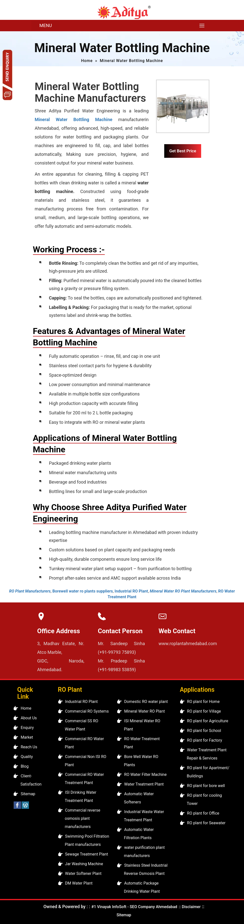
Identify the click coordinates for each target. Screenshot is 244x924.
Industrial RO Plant (131, 591)
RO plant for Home (203, 701)
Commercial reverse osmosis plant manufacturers (82, 818)
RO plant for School (204, 730)
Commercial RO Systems (87, 711)
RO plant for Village (204, 711)
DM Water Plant (79, 883)
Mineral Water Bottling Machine (73, 119)
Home (87, 60)
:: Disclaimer (189, 906)
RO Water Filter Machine (145, 774)
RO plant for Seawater (206, 823)
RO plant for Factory (204, 740)
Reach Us (29, 747)
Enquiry (27, 727)
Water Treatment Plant (143, 784)
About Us (29, 718)
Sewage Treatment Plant (86, 854)
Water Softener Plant (83, 873)
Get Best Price (182, 150)
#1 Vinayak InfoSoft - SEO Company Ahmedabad (134, 906)
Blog (24, 766)
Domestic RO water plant (146, 701)
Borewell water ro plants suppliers (82, 591)
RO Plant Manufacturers (30, 591)
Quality (27, 756)
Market (27, 737)
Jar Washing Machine (84, 863)
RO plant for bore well (206, 785)
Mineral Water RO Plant (144, 711)
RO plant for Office (203, 813)
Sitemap (28, 794)
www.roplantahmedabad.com (188, 643)
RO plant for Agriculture (207, 721)
